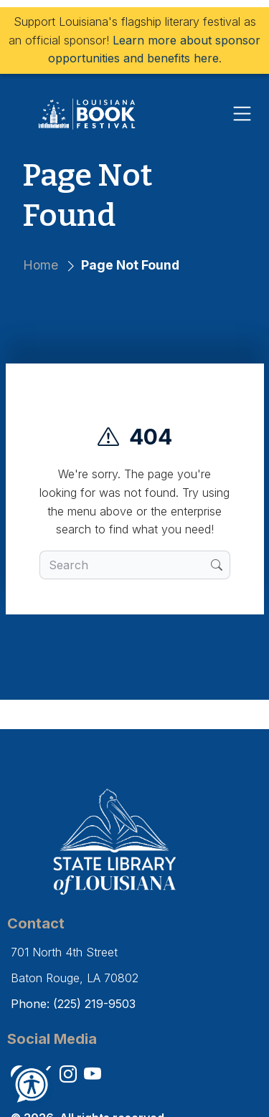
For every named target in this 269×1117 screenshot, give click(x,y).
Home (40, 264)
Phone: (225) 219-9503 (73, 1004)
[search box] (125, 565)
